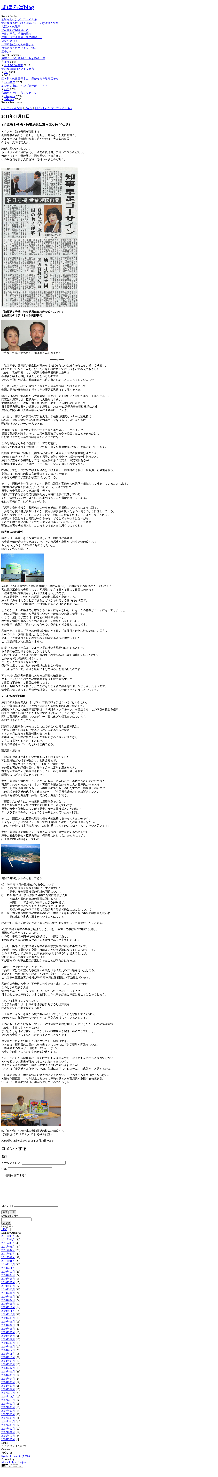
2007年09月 (8, 1408)
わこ (6, 89)
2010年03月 (8, 1301)
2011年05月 (8, 1251)
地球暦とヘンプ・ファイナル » (53, 108)
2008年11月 (8, 1358)
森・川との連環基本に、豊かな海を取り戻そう (30, 78)
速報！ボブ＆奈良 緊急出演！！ (21, 37)
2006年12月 (8, 1440)
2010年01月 (8, 1308)
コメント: (7, 1210)
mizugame (9, 96)
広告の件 (6, 51)
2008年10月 (8, 1362)
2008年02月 (8, 1390)
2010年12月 (8, 1269)
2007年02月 (8, 1433)
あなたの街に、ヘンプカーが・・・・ (24, 85)
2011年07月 (8, 1244)
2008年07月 (8, 1373)
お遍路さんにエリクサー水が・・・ (23, 48)
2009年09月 (8, 1323)
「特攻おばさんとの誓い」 (17, 44)
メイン (28, 108)
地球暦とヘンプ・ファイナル (19, 19)
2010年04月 (8, 1298)
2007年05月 (8, 1423)
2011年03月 (8, 1258)
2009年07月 (8, 1330)
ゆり (6, 61)
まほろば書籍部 (13, 65)
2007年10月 (8, 1405)
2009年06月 (8, 1333)
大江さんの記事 (10, 26)
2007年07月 (8, 1415)
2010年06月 (8, 1291)
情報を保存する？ (14, 1175)
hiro (6, 72)
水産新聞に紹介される (15, 30)
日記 (4, 1234)
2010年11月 (8, 1273)
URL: (4, 1169)
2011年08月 (8, 1241)
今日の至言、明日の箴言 (16, 33)
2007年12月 (8, 1398)
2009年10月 (8, 1319)
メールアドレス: (11, 1162)
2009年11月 (8, 1316)
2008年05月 (8, 1380)
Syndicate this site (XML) (15, 1461)
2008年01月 (8, 1394)
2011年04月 (8, 1255)
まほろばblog (17, 7)
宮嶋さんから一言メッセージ (19, 92)
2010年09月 (8, 1280)
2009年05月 (8, 1337)
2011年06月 (8, 1248)
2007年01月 (8, 1437)
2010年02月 (8, 1305)
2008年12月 (8, 1355)
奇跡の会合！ (9, 40)
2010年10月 (8, 1276)
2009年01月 (8, 1351)
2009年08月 (8, 1326)
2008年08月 (8, 1369)
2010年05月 (8, 1294)
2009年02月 (8, 1348)
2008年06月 (8, 1376)
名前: (4, 1156)
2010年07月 (8, 1287)
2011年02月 (8, 1262)
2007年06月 (8, 1419)
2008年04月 (8, 1383)
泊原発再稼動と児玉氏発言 (17, 68)
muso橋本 (9, 82)
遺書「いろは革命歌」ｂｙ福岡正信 (23, 58)
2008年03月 (8, 1387)
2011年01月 (8, 1266)
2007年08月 (8, 1412)
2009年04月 (8, 1341)
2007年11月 (8, 1401)
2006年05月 (8, 1444)
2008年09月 (8, 1365)
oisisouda (9, 99)
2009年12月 (8, 1312)
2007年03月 (8, 1430)
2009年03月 (8, 1344)
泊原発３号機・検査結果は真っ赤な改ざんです (30, 23)
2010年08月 (8, 1283)
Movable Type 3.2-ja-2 (13, 1467)
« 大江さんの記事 (11, 108)
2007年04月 (8, 1426)
